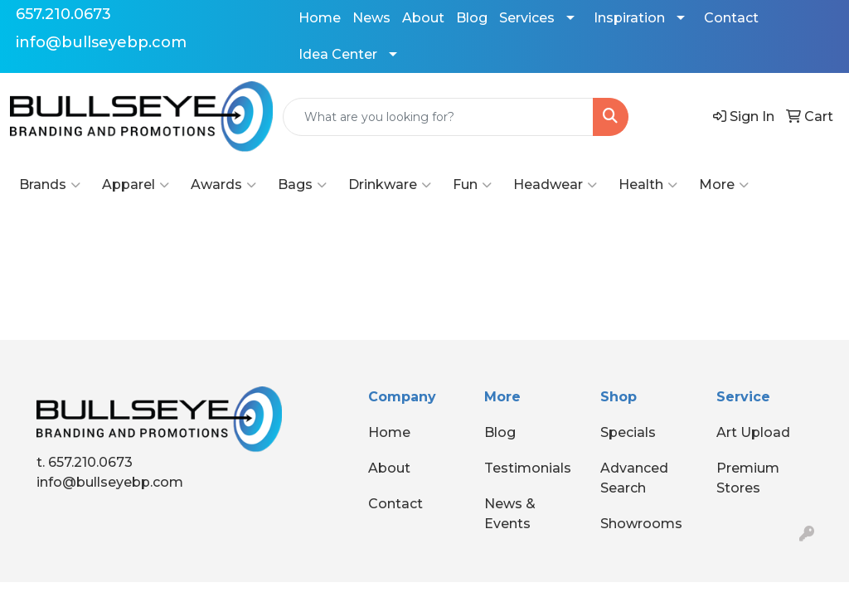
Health (648, 185)
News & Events (510, 513)
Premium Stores (747, 478)
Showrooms (641, 523)
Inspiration (629, 18)
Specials (628, 432)
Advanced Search (634, 478)
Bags (302, 185)
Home (319, 18)
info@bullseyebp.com (101, 42)
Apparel (135, 185)
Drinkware (389, 185)
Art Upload (753, 432)
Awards (223, 185)
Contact (731, 18)
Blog (472, 18)
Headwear (555, 185)
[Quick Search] (438, 117)
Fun (472, 185)
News (371, 18)
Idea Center (337, 54)
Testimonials (527, 468)
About (423, 18)
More (724, 185)
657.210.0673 (63, 14)
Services (527, 18)
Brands (49, 185)
